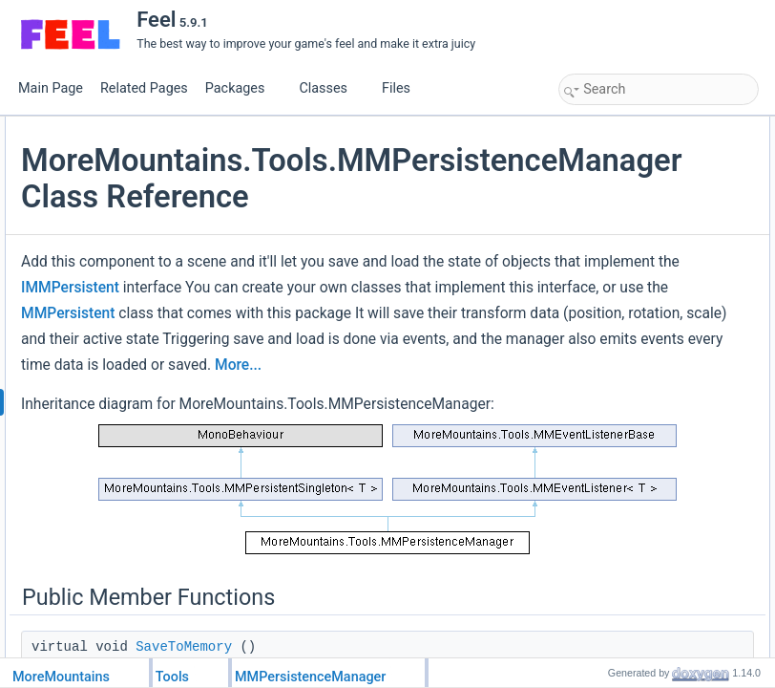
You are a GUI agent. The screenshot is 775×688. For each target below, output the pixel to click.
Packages (242, 88)
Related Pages (144, 88)
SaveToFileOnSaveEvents (645, 547)
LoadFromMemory (626, 169)
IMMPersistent (426, 386)
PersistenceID (615, 400)
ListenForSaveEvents (633, 421)
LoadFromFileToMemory (641, 211)
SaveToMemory (619, 148)
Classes (330, 88)
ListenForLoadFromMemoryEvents (667, 484)
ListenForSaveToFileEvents (649, 505)
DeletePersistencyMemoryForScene (671, 274)
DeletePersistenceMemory (646, 316)
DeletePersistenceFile (635, 337)
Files (403, 88)
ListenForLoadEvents (633, 442)
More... (384, 618)
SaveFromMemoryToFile (641, 190)
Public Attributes (605, 379)
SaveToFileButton (624, 631)
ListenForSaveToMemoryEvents (660, 463)
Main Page (50, 88)
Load (592, 253)
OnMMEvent (611, 358)
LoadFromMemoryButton (642, 610)
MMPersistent (347, 463)
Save (592, 232)
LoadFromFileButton (631, 652)
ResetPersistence (624, 295)
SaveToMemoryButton (635, 589)
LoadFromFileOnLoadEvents (652, 568)
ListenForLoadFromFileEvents (656, 526)
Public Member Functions (628, 127)
